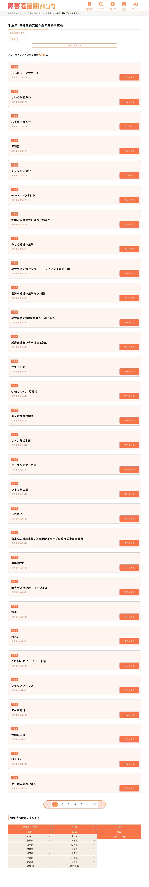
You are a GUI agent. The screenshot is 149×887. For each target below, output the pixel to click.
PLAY (15, 636)
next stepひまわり (24, 195)
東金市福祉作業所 (23, 416)
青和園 (16, 146)
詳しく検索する (74, 45)
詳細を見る (129, 77)
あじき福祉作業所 (23, 244)
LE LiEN (17, 759)
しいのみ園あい (22, 97)
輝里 (14, 612)
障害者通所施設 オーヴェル (31, 587)
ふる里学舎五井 (22, 121)
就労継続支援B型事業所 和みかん (35, 318)
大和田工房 (19, 734)
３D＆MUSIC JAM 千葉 (30, 661)
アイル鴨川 (19, 710)
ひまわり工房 (20, 489)
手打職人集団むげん (25, 783)
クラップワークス (23, 685)
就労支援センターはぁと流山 (31, 342)
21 (94, 804)
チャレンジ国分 (22, 170)
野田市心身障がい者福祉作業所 (33, 220)
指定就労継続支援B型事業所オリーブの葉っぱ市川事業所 (51, 538)
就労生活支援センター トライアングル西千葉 (44, 269)
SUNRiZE (18, 563)
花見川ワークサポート (27, 72)
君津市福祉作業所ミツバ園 (30, 293)
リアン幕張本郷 (22, 440)
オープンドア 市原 (25, 465)
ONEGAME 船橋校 (25, 391)
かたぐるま (19, 367)
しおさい (17, 514)
